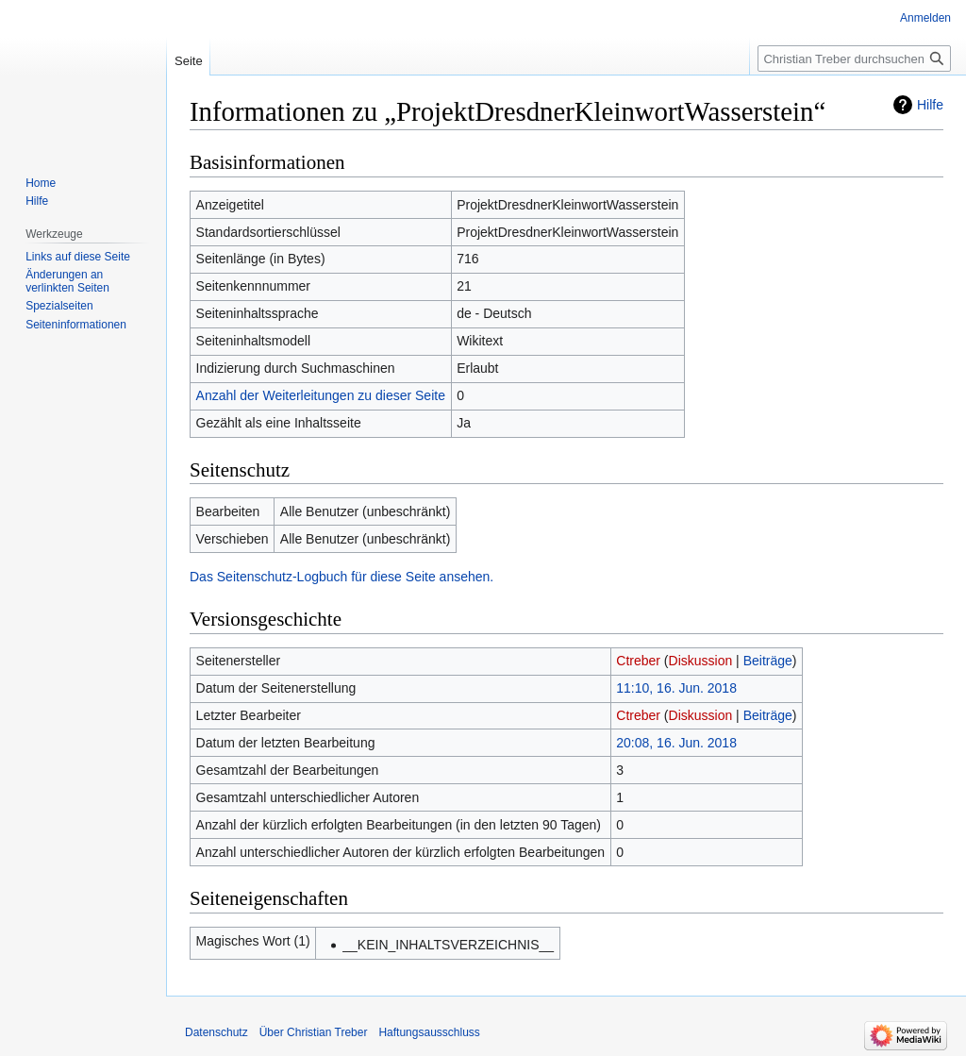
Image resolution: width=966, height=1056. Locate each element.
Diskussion (701, 660)
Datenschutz (216, 1032)
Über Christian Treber (313, 1032)
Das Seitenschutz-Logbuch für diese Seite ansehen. (341, 576)
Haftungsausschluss (428, 1032)
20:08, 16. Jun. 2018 (676, 742)
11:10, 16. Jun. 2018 (676, 688)
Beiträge (767, 660)
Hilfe (930, 104)
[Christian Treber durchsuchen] (854, 58)
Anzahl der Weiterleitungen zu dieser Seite (320, 395)
